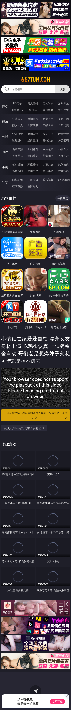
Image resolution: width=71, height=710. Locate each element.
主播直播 (48, 125)
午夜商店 (32, 179)
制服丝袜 (17, 140)
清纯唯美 (32, 155)
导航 (5, 182)
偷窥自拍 (17, 149)
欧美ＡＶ (48, 118)
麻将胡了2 (18, 110)
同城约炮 (17, 179)
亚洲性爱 (17, 134)
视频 (5, 121)
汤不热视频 (63, 179)
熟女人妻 (17, 125)
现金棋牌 (48, 110)
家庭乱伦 (32, 164)
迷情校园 (17, 171)
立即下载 (57, 701)
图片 (5, 152)
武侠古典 (63, 164)
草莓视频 (48, 179)
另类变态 (63, 140)
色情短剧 (32, 186)
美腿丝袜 (17, 155)
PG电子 (17, 103)
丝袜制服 (32, 125)
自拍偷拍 (32, 118)
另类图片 (63, 155)
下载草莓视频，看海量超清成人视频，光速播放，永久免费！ (36, 415)
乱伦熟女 (48, 140)
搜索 (62, 89)
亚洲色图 (32, 149)
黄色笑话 (48, 171)
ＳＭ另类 (63, 125)
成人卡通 (48, 134)
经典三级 (32, 140)
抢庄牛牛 (63, 110)
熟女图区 (48, 155)
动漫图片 (63, 149)
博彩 (5, 106)
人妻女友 (48, 164)
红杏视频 (17, 186)
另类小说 (32, 171)
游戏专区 (63, 103)
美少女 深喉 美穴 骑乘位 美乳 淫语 (24, 428)
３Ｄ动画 (63, 118)
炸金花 (33, 110)
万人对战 (48, 103)
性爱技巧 (63, 171)
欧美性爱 (63, 134)
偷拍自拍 (32, 134)
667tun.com (35, 79)
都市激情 (17, 164)
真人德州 (32, 103)
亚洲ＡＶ (17, 118)
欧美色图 (48, 149)
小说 (5, 167)
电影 (5, 137)
